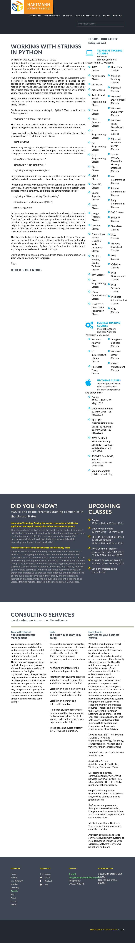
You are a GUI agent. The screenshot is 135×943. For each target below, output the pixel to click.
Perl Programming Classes (118, 179)
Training (67, 15)
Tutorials (14, 891)
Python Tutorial (48, 59)
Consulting (35, 15)
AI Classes (97, 84)
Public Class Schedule (88, 15)
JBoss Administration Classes (99, 295)
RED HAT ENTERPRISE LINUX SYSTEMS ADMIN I (102, 423)
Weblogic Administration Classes (119, 300)
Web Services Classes (115, 288)
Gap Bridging (52, 15)
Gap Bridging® (17, 881)
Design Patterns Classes (96, 217)
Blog (12, 894)
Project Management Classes (118, 366)
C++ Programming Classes (99, 158)
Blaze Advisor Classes (96, 122)
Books (13, 905)
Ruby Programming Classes (118, 203)
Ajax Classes (98, 89)
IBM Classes (98, 274)
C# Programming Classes (99, 146)
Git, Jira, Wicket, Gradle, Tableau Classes (96, 263)
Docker (95, 397)
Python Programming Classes (118, 191)
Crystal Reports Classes (96, 196)
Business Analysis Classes (96, 342)
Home (13, 874)
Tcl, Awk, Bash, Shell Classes (116, 247)
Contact (117, 15)
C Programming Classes (99, 134)
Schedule (14, 884)
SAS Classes (117, 212)
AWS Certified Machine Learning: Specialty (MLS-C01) (102, 441)
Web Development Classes (118, 276)
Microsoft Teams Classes (97, 370)
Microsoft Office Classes (116, 354)
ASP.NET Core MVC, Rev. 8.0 (107, 560)
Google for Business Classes (116, 342)
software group (103, 929)
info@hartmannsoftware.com (84, 877)
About (106, 15)
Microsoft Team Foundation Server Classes (117, 127)
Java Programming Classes (99, 283)
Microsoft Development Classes (118, 99)
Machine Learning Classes (115, 79)
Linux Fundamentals (102, 408)
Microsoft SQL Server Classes (117, 111)
